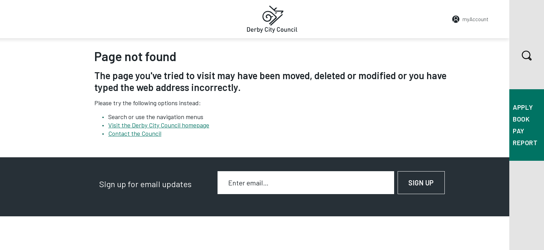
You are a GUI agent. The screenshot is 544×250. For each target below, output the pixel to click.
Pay (519, 130)
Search (520, 55)
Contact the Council (134, 133)
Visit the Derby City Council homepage (158, 125)
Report (525, 142)
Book (521, 119)
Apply (523, 107)
